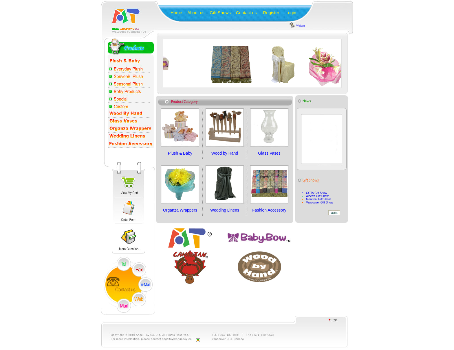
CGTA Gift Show (316, 193)
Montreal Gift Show (318, 199)
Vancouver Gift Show (319, 202)
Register (271, 12)
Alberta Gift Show (317, 196)
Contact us (246, 12)
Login (290, 12)
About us (195, 12)
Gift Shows (220, 12)
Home (176, 12)
